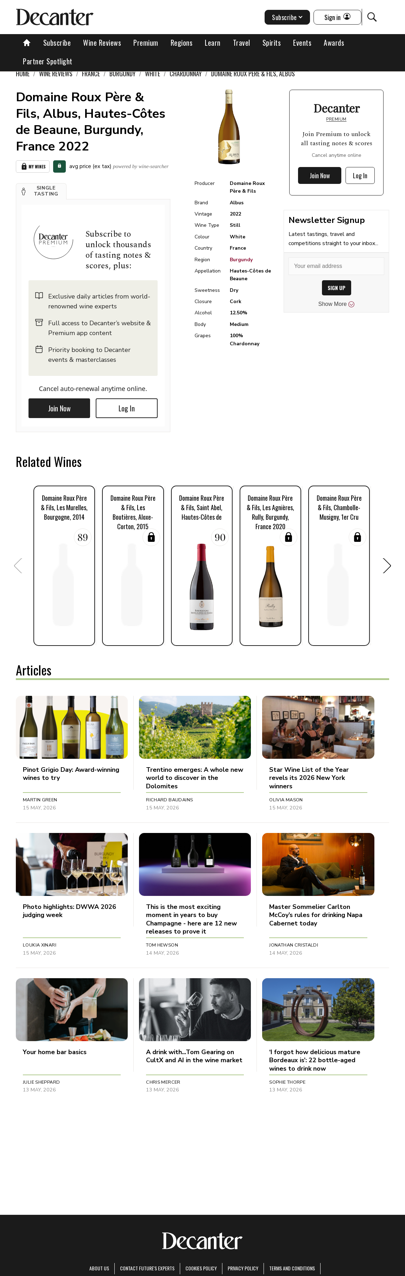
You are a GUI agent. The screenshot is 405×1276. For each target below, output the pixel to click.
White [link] (152, 73)
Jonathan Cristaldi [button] (293, 945)
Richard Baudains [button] (169, 800)
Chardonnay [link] (186, 73)
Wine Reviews (102, 42)
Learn (213, 42)
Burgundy (241, 259)
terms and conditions (292, 1268)
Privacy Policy (243, 1268)
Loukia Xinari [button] (39, 945)
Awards (334, 42)
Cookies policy (201, 1268)
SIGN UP (337, 287)
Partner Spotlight (47, 61)
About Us (99, 1268)
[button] (41, 191)
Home (23, 73)
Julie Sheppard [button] (41, 1082)
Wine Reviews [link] (55, 73)
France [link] (91, 73)
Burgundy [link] (122, 73)
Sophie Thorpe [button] (287, 1082)
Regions (182, 42)
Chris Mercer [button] (163, 1082)
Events (302, 42)
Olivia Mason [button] (286, 800)
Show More (336, 304)
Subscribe (57, 42)
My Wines (33, 166)
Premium (145, 42)
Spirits (271, 42)
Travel (241, 42)
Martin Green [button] (40, 800)
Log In (127, 408)
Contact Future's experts (147, 1268)
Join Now (59, 408)
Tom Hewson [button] (162, 945)
